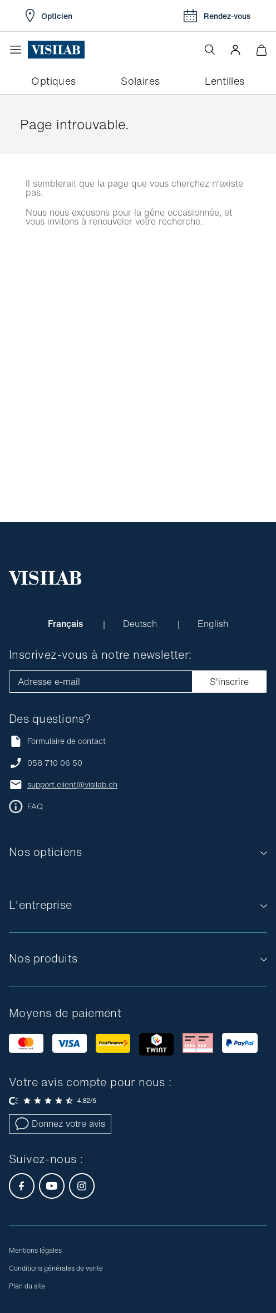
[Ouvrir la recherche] (209, 49)
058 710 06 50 (54, 763)
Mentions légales (35, 1250)
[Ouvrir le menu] (18, 49)
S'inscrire (229, 681)
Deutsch (141, 623)
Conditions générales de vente (56, 1268)
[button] (235, 49)
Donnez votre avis (60, 1123)
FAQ (35, 806)
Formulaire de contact (57, 741)
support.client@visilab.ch (72, 785)
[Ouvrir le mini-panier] (261, 50)
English (213, 623)
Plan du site (27, 1286)
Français (66, 623)
